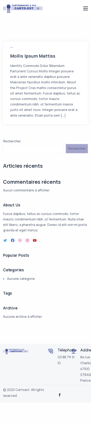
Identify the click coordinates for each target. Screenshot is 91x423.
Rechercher (12, 141)
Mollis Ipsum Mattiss (32, 56)
